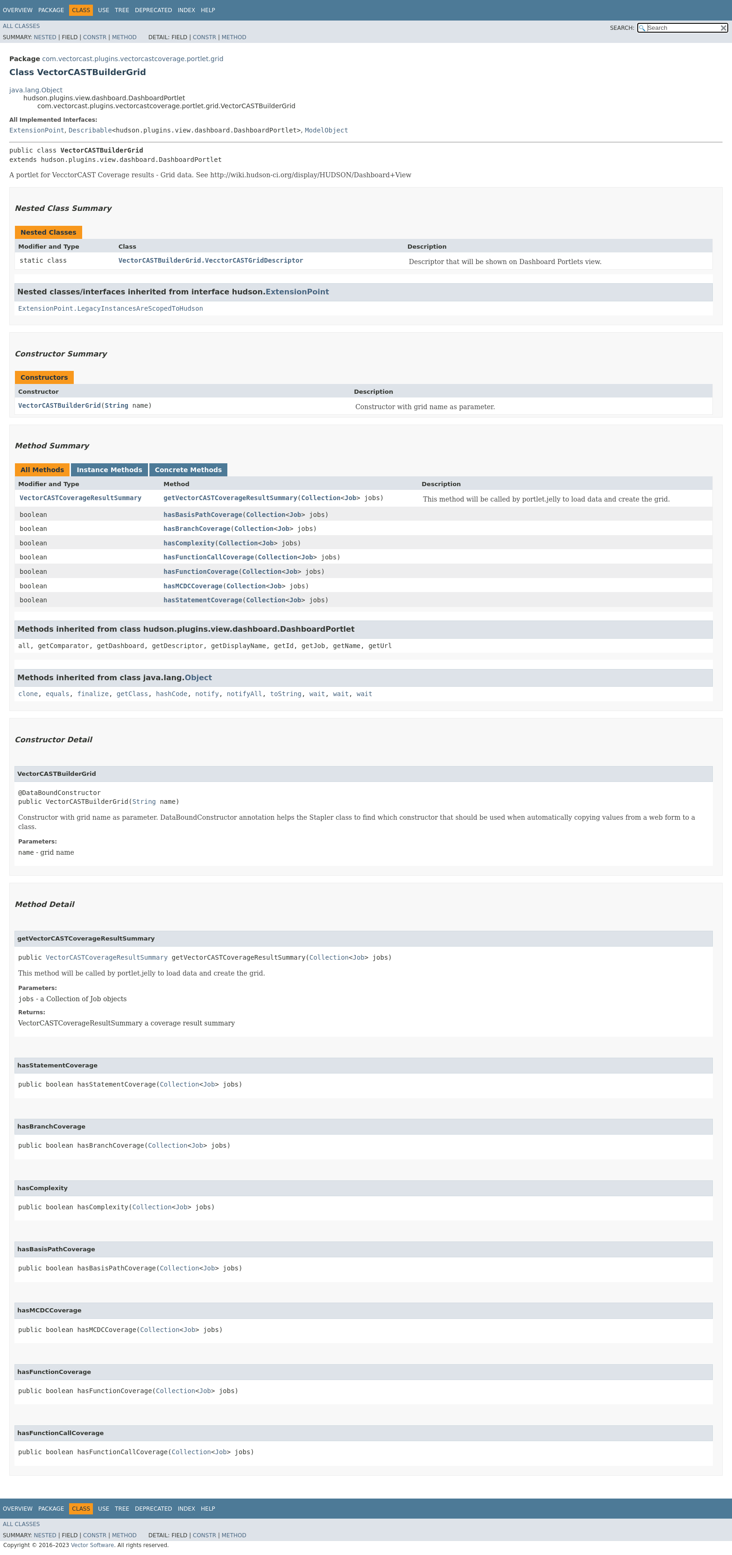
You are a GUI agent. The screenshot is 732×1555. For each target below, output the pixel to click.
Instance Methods (109, 470)
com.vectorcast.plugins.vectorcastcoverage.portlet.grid (132, 59)
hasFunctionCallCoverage (208, 557)
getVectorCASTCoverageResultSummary (230, 498)
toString (286, 693)
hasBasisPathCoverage (202, 514)
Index (187, 10)
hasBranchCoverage (196, 528)
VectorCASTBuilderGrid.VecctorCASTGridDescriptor (211, 260)
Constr (94, 37)
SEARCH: (622, 28)
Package (51, 10)
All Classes (21, 26)
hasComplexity (189, 543)
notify (207, 693)
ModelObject (326, 130)
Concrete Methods (188, 470)
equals (58, 693)
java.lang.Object (36, 90)
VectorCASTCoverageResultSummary (80, 498)
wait (317, 693)
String (116, 405)
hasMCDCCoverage (192, 586)
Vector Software (92, 1545)
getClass (132, 693)
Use (103, 10)
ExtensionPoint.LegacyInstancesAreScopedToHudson (110, 308)
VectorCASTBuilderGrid (59, 405)
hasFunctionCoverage (200, 571)
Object (198, 677)
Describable (90, 130)
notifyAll (244, 693)
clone (28, 693)
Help (208, 10)
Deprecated (153, 10)
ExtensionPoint (36, 130)
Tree (122, 10)
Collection (320, 498)
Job (350, 498)
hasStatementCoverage (202, 600)
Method (124, 37)
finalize (92, 693)
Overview (18, 10)
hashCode (171, 693)
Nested (45, 37)
